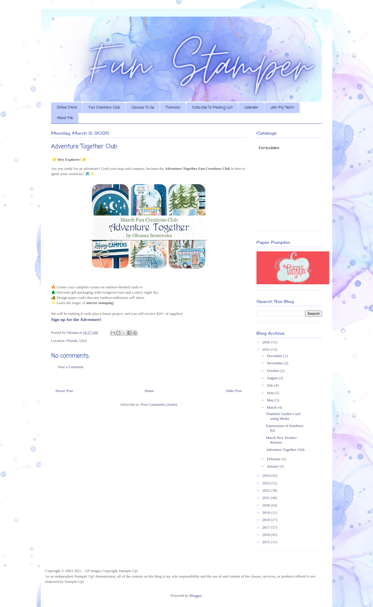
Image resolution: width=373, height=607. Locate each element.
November (275, 363)
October (273, 370)
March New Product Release (281, 439)
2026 (266, 342)
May (271, 400)
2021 (266, 497)
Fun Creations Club (104, 107)
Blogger (195, 595)
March (272, 407)
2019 (266, 512)
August (273, 378)
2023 (266, 483)
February (274, 459)
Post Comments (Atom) (159, 404)
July (270, 385)
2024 (266, 475)
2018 (266, 520)
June (271, 393)
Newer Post (64, 391)
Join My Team (282, 107)
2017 (266, 527)
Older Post (234, 391)
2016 (266, 534)
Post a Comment (70, 367)
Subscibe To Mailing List (212, 107)
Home (149, 391)
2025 (266, 349)
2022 (266, 490)
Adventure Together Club (285, 449)
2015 (266, 542)
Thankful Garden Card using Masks (283, 416)
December (275, 356)
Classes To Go (142, 107)
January (273, 466)
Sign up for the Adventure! (76, 319)
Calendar (251, 107)
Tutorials (173, 107)
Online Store (67, 107)
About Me (65, 118)
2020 (266, 505)
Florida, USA (76, 340)
